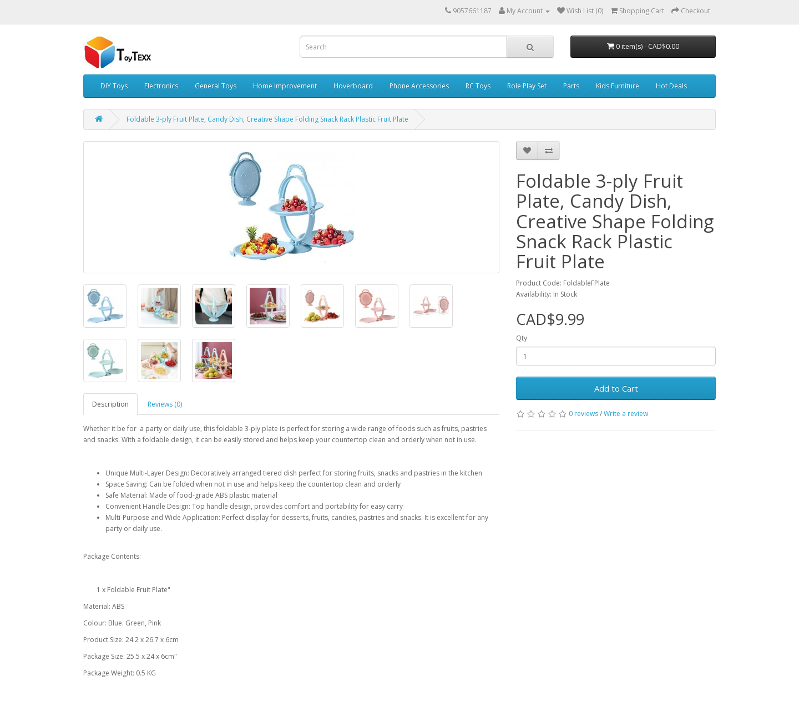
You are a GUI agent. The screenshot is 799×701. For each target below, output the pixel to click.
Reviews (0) (165, 404)
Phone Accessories (419, 86)
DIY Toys (114, 86)
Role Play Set (527, 86)
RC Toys (478, 86)
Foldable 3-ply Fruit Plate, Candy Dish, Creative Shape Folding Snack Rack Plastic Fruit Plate (267, 119)
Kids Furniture (617, 86)
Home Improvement (285, 86)
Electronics (161, 86)
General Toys (215, 86)
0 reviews (583, 413)
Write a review (626, 413)
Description (110, 404)
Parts (571, 86)
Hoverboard (353, 86)
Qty (521, 338)
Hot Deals (671, 86)
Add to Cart (616, 388)
